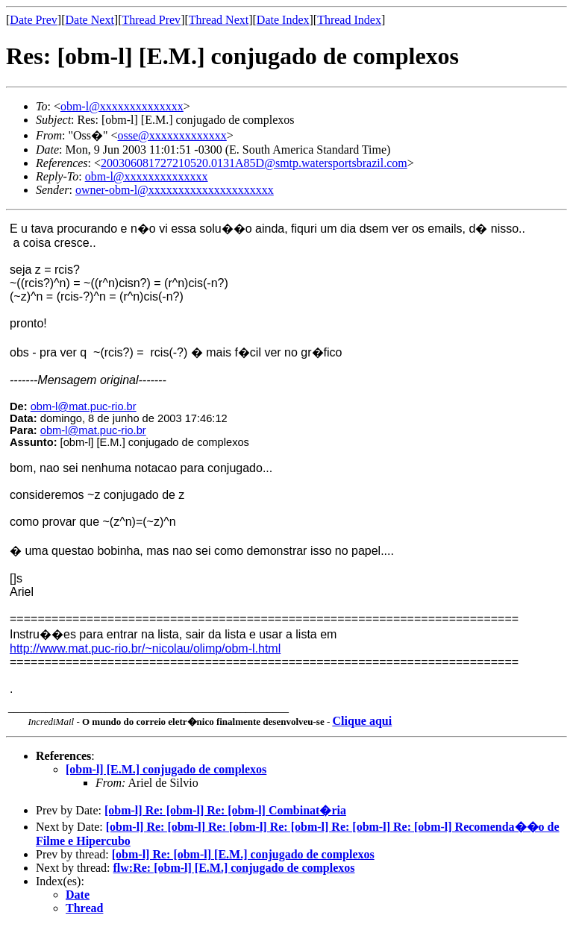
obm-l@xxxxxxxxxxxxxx (122, 106)
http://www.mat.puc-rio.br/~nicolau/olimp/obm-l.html (145, 648)
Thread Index (349, 19)
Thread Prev (151, 19)
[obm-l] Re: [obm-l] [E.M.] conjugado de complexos (243, 854)
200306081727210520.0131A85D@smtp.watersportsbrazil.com (254, 163)
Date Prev (33, 19)
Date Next (90, 19)
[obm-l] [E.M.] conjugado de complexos (166, 769)
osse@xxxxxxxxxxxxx (172, 135)
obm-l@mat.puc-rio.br (84, 406)
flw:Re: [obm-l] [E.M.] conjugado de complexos (234, 867)
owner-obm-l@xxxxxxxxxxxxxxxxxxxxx (174, 189)
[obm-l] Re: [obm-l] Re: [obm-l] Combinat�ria (225, 810)
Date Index (283, 19)
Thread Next (218, 19)
